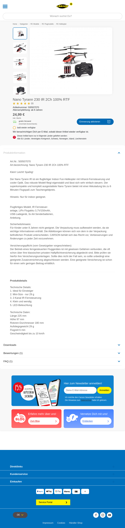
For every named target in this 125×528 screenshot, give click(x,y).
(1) (23, 103)
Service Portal (53, 502)
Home (15, 24)
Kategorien (24, 24)
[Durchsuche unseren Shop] (62, 16)
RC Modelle (35, 24)
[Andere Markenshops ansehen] (71, 4)
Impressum (48, 523)
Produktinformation (14, 152)
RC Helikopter (61, 24)
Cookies (61, 523)
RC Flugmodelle (48, 24)
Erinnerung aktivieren (95, 122)
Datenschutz (86, 400)
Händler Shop (76, 523)
